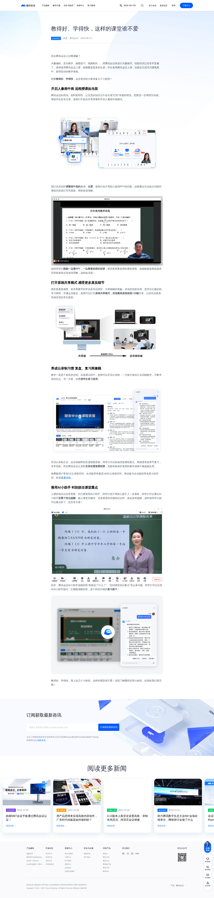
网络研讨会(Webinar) (34, 857)
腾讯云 (105, 854)
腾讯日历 (106, 857)
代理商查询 (50, 864)
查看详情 (66, 477)
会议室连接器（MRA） (34, 864)
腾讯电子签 (107, 864)
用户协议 (87, 857)
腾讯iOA (106, 871)
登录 (174, 5)
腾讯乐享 (106, 868)
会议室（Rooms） (33, 861)
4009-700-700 (130, 5)
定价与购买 (69, 854)
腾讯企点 (106, 861)
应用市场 (49, 857)
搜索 (142, 5)
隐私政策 (87, 854)
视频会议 (29, 854)
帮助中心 (68, 864)
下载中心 (186, 5)
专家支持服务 (70, 871)
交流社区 (68, 868)
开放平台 (49, 854)
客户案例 (68, 861)
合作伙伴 (49, 861)
